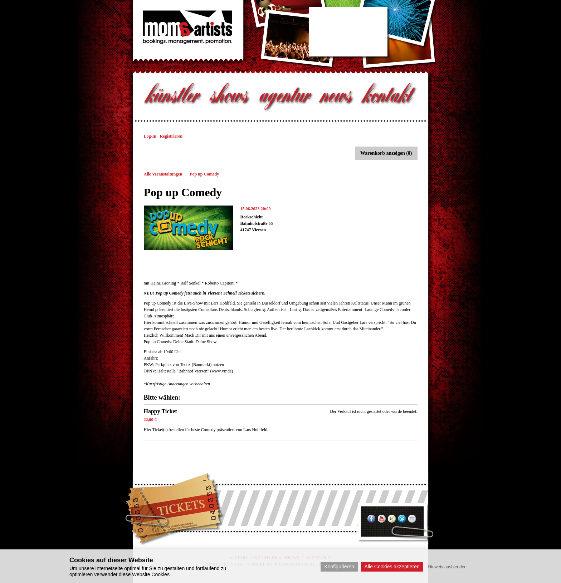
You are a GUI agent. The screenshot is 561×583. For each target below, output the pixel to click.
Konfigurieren (339, 566)
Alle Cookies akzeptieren (392, 566)
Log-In (150, 136)
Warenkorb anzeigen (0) (386, 153)
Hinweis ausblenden (447, 566)
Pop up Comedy (204, 174)
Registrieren (171, 136)
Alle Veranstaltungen (163, 174)
